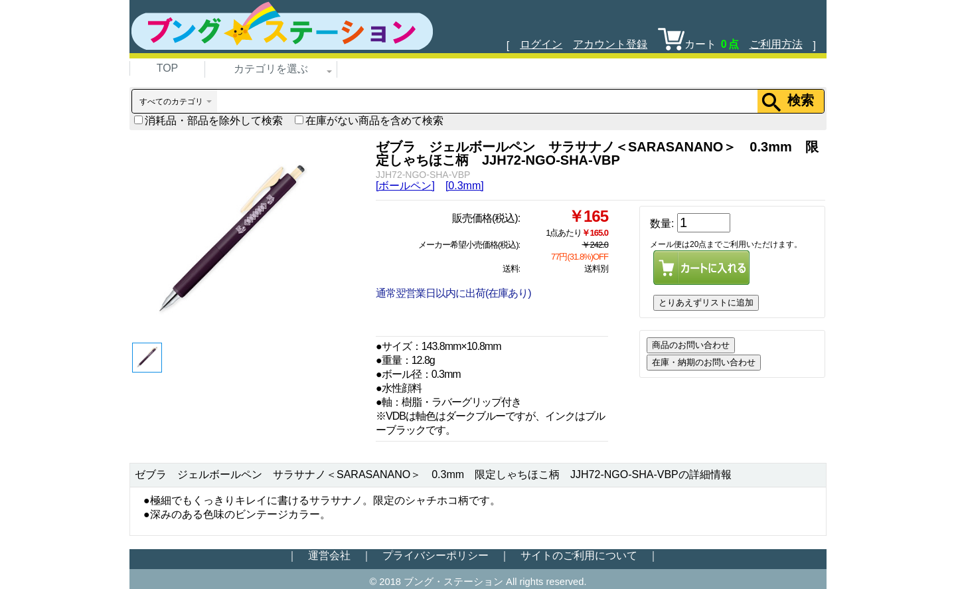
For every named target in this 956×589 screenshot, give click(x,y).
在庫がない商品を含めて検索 (369, 120)
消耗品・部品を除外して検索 (208, 120)
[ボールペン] (405, 185)
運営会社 (329, 555)
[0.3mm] (464, 185)
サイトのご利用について (578, 555)
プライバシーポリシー (435, 555)
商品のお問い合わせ (691, 345)
